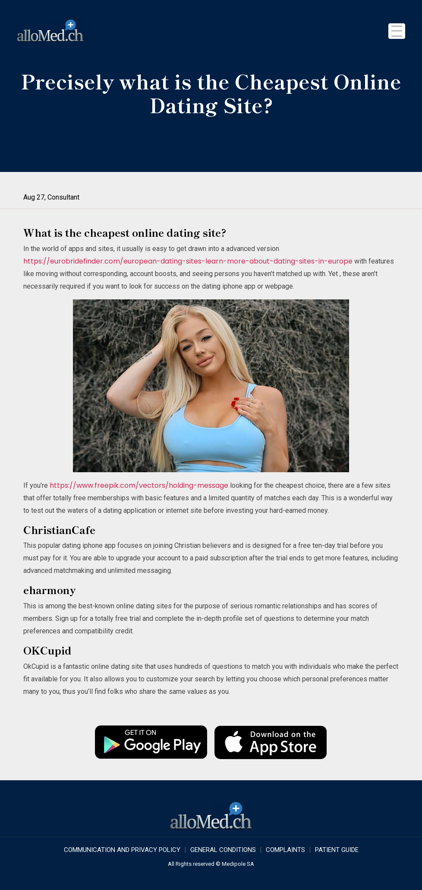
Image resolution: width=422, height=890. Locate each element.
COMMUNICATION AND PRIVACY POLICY (122, 850)
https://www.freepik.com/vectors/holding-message (139, 485)
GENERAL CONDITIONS (223, 850)
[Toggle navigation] (396, 31)
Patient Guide (337, 850)
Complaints (285, 850)
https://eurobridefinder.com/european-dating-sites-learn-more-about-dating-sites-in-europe (188, 261)
